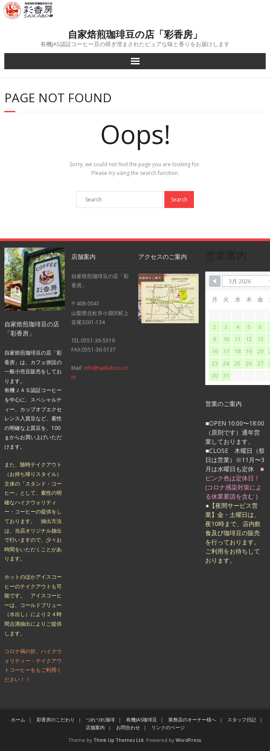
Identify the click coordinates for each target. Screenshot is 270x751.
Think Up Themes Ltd (118, 740)
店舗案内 (95, 727)
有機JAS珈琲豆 (141, 719)
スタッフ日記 (241, 719)
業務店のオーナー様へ (192, 719)
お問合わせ (128, 727)
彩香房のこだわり (56, 719)
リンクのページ (168, 727)
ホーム (18, 719)
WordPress (188, 740)
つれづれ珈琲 (100, 719)
